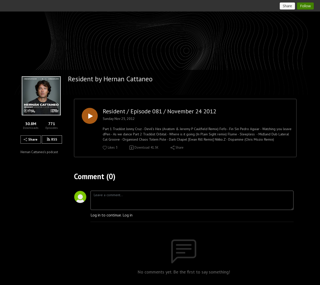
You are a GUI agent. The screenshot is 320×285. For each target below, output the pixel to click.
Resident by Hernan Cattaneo (110, 78)
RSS (51, 139)
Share (31, 139)
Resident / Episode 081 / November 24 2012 (159, 111)
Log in (127, 214)
